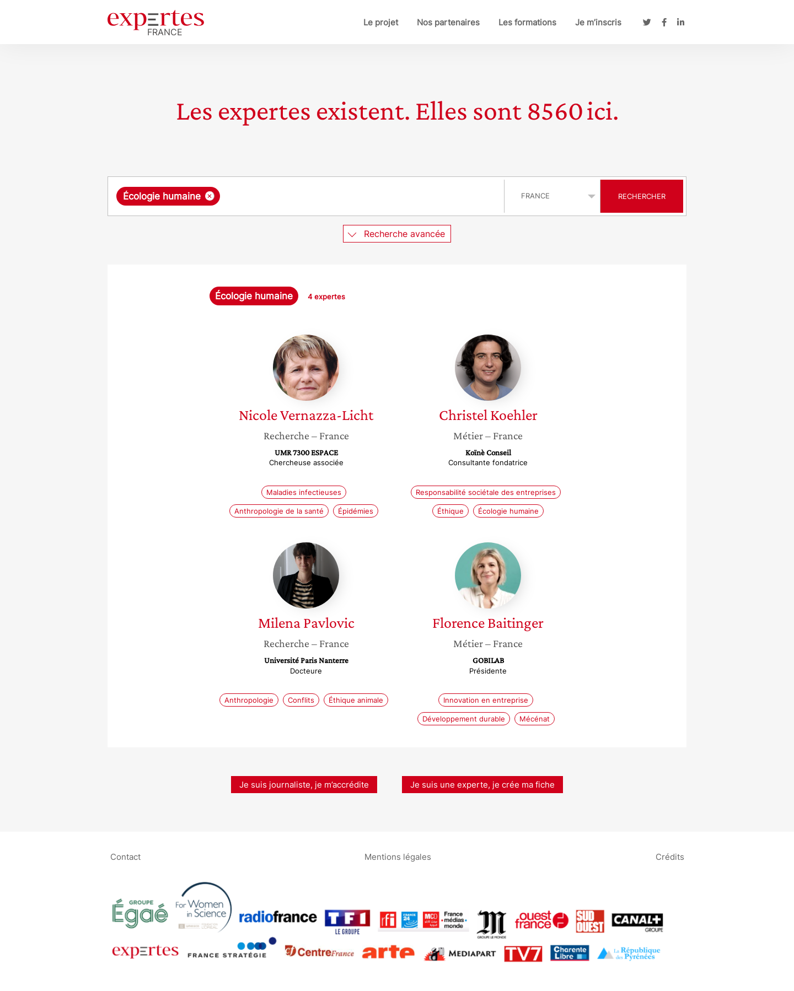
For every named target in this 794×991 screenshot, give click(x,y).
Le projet (380, 22)
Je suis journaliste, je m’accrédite (304, 784)
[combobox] (307, 196)
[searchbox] (336, 196)
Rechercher (642, 196)
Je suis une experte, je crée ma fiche (482, 784)
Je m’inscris (598, 22)
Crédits (670, 856)
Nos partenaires (448, 22)
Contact (125, 856)
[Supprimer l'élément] (209, 196)
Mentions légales (397, 856)
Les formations (527, 22)
